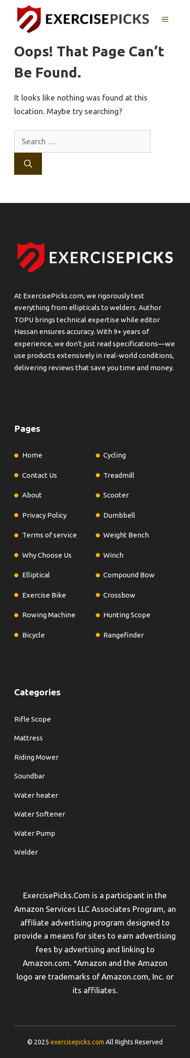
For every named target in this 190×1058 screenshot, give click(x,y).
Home (32, 455)
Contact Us (39, 475)
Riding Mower (36, 757)
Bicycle (33, 635)
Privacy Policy (44, 515)
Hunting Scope (126, 615)
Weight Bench (126, 535)
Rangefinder (123, 635)
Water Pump (34, 833)
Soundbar (29, 776)
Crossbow (119, 595)
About (32, 495)
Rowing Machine (48, 615)
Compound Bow (129, 575)
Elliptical (36, 575)
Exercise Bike (44, 595)
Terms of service (49, 535)
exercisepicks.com (77, 1042)
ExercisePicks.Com (56, 895)
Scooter (116, 495)
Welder (26, 852)
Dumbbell (119, 515)
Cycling (114, 455)
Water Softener (39, 814)
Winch (113, 555)
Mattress (28, 738)
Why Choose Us (47, 555)
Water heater (36, 795)
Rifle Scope (32, 719)
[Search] (28, 164)
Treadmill (118, 475)
